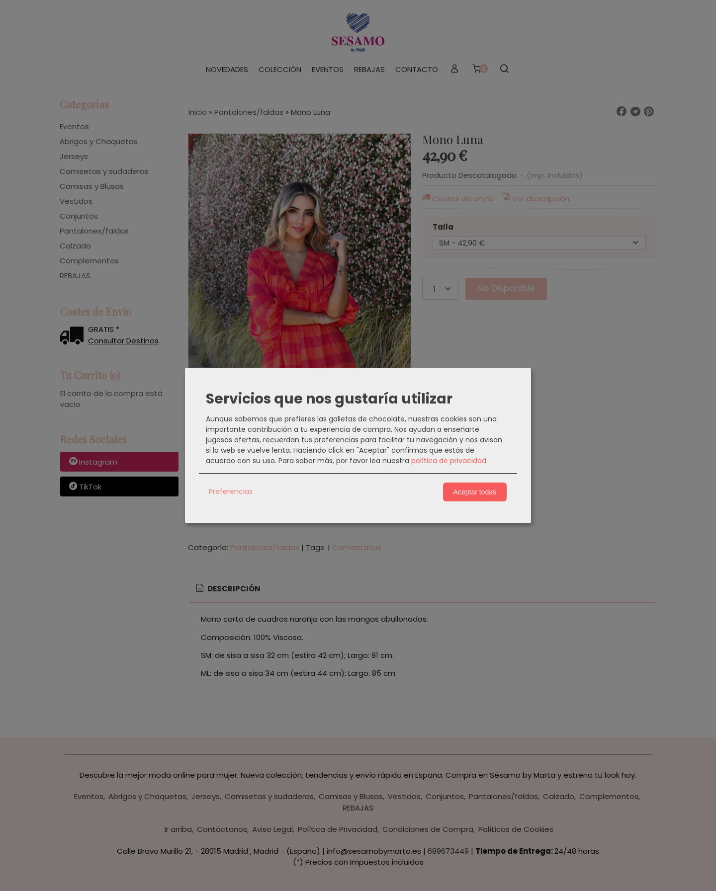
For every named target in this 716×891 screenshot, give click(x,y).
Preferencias (231, 491)
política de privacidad (448, 461)
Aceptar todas (474, 492)
